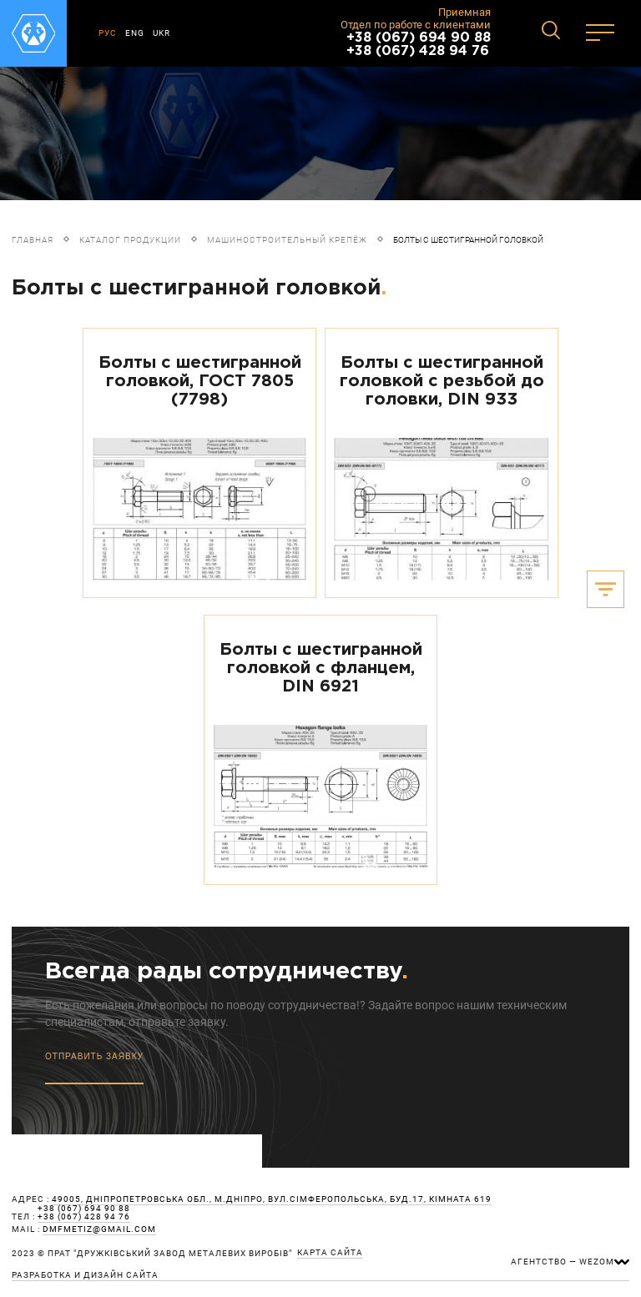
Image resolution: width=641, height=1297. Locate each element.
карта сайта (330, 1253)
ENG (134, 33)
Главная (32, 239)
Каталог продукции (130, 239)
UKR (161, 33)
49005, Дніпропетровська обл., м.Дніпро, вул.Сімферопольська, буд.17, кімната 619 (272, 1199)
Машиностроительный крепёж (287, 239)
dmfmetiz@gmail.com (99, 1229)
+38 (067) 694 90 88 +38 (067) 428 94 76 (418, 45)
